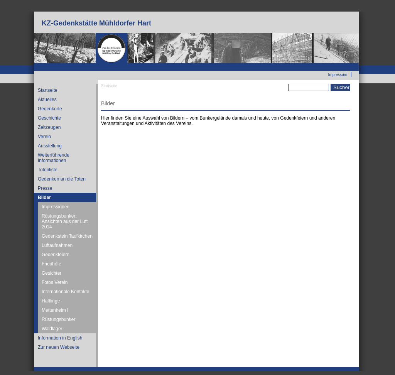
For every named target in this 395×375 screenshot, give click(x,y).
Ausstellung (50, 146)
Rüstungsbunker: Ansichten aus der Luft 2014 (65, 221)
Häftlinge (51, 301)
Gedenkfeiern (55, 254)
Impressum (337, 75)
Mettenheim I (55, 310)
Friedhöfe (51, 264)
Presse (45, 188)
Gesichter (51, 273)
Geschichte (49, 118)
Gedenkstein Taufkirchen (67, 236)
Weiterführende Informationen (53, 157)
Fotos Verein (55, 282)
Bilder (44, 197)
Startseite (47, 90)
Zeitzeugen (49, 127)
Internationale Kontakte (65, 291)
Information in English (60, 338)
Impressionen (55, 206)
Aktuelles (47, 99)
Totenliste (47, 169)
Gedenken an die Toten (62, 179)
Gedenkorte (50, 108)
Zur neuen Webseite (329, 66)
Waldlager (52, 328)
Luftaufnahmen (57, 245)
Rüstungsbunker (58, 319)
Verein (44, 136)
